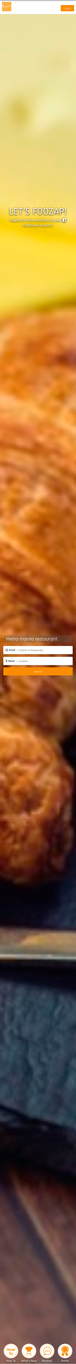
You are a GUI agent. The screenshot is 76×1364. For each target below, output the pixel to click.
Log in (67, 8)
